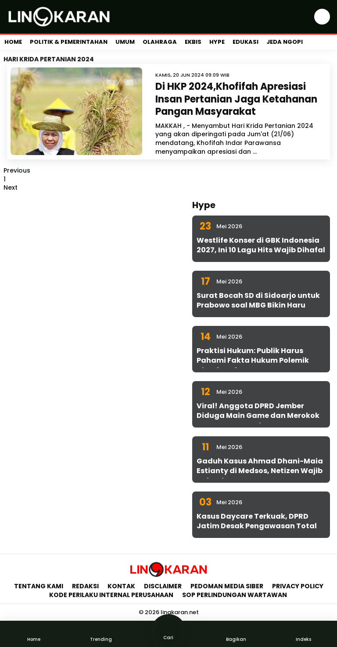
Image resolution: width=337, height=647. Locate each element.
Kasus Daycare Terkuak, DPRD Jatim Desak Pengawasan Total (257, 521)
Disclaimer (163, 586)
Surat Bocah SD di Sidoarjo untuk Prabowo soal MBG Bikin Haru (258, 300)
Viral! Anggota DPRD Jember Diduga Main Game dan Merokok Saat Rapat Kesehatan (258, 416)
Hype (217, 42)
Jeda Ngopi (284, 42)
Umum (125, 42)
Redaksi (85, 586)
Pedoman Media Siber (226, 586)
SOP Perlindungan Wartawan (235, 594)
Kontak (121, 586)
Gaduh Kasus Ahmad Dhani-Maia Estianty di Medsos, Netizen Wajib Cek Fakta (260, 471)
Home (13, 42)
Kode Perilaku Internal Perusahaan (111, 594)
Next (11, 187)
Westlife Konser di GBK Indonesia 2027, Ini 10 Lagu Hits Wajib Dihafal (261, 245)
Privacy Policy (297, 586)
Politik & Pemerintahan (69, 42)
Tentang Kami (38, 586)
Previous (17, 170)
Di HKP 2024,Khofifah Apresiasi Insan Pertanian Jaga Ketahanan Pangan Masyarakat (236, 99)
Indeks (303, 633)
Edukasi (245, 42)
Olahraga (160, 42)
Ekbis (193, 42)
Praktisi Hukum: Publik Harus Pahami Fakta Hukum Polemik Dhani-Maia (253, 360)
